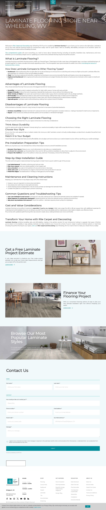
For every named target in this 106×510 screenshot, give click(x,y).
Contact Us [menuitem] (89, 490)
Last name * (57, 383)
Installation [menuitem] (74, 497)
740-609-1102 (28, 2)
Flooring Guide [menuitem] (75, 487)
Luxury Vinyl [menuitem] (43, 484)
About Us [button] (28, 6)
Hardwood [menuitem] (43, 487)
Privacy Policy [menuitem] (90, 495)
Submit (53, 448)
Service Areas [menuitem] (89, 484)
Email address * (58, 408)
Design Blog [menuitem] (59, 493)
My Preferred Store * (59, 417)
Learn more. (37, 507)
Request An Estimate (89, 7)
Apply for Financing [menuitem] (11, 10)
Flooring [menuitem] (42, 482)
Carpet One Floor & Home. (17, 502)
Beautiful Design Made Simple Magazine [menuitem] (60, 489)
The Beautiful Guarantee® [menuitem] (74, 490)
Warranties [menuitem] (74, 494)
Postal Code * (9, 417)
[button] (66, 10)
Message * (8, 426)
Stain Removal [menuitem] (75, 482)
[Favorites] (68, 10)
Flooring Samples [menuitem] (60, 484)
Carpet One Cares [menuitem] (91, 487)
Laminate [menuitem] (42, 492)
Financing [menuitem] (43, 501)
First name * (9, 383)
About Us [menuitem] (88, 482)
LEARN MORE (10, 265)
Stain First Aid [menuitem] (74, 484)
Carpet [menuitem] (42, 490)
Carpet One (8, 12)
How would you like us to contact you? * (16, 399)
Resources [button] (18, 6)
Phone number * (10, 408)
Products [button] (9, 6)
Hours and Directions (73, 7)
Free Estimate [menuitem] (44, 498)
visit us (34, 225)
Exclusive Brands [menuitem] (75, 499)
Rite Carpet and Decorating (21, 45)
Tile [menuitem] (41, 495)
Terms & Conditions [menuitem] (91, 492)
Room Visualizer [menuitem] (60, 482)
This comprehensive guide (13, 53)
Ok (87, 506)
